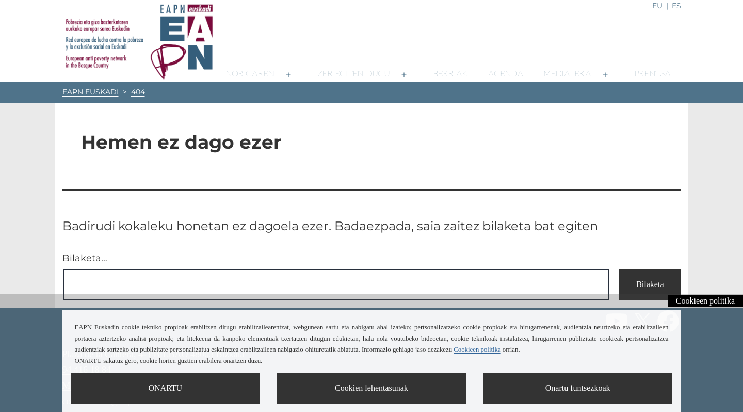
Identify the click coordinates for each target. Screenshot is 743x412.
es (676, 5)
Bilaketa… (84, 258)
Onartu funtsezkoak (577, 388)
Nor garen (249, 74)
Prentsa (652, 74)
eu (657, 5)
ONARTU (165, 388)
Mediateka (567, 74)
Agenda (506, 74)
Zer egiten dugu (354, 74)
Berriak (450, 74)
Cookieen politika (705, 300)
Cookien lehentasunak (371, 388)
